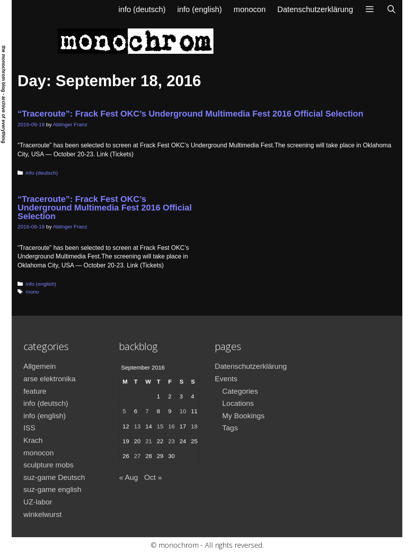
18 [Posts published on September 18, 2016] (194, 426)
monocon (250, 9)
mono (32, 292)
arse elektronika (49, 379)
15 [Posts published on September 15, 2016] (160, 426)
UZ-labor (37, 502)
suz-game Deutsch (54, 477)
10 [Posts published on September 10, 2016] (183, 411)
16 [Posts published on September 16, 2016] (171, 426)
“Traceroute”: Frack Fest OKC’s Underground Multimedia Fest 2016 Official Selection (190, 114)
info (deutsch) (142, 9)
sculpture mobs (48, 465)
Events (226, 379)
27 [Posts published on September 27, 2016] (137, 456)
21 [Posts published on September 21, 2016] (148, 441)
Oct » (153, 477)
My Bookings (243, 416)
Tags (230, 428)
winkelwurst (42, 514)
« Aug (128, 477)
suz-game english (52, 489)
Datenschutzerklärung (315, 9)
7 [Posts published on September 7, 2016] (146, 411)
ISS (29, 428)
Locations (238, 403)
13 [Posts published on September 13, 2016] (137, 426)
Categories (240, 391)
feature (34, 391)
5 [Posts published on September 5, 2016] (124, 411)
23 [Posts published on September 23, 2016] (171, 441)
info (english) (199, 9)
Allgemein (39, 366)
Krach (33, 440)
